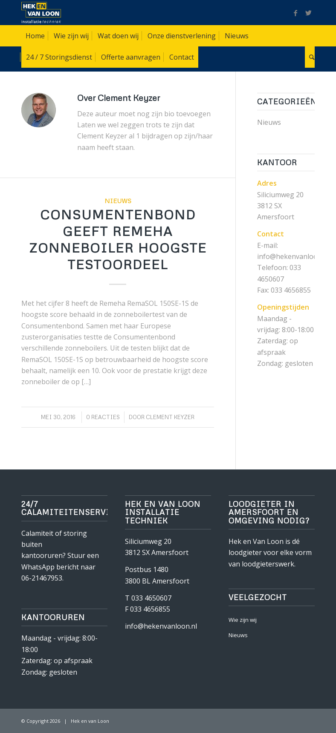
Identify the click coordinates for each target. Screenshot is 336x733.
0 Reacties (103, 417)
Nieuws (117, 200)
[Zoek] (310, 57)
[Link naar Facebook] (295, 12)
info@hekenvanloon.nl (161, 626)
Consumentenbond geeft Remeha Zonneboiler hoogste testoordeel (118, 239)
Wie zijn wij (243, 620)
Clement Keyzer (170, 417)
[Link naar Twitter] (308, 12)
